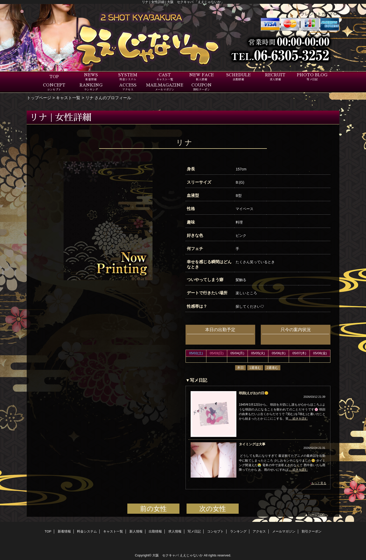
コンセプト (215, 531)
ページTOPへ (318, 515)
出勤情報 (155, 531)
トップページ (39, 97)
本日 (240, 368)
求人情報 (174, 531)
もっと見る (318, 483)
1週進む (255, 368)
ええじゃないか (191, 555)
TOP (54, 77)
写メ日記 (194, 531)
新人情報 (136, 531)
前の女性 (153, 508)
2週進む (272, 368)
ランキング (238, 531)
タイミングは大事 (252, 444)
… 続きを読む (298, 418)
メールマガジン (283, 531)
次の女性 (212, 508)
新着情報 (64, 531)
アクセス (259, 531)
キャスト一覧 (68, 97)
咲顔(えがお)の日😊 (253, 393)
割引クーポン (312, 531)
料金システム (87, 531)
